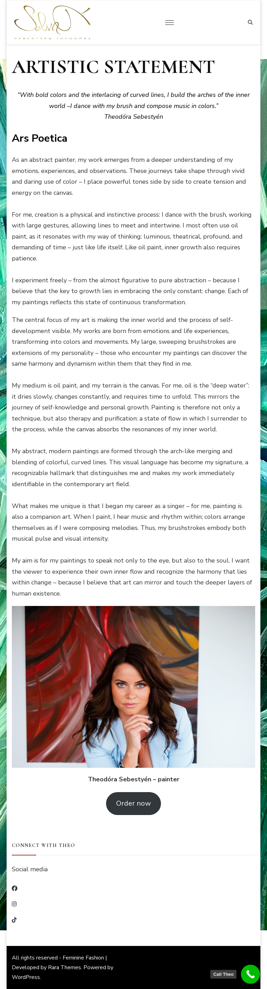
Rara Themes (64, 967)
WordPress (26, 977)
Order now (133, 803)
